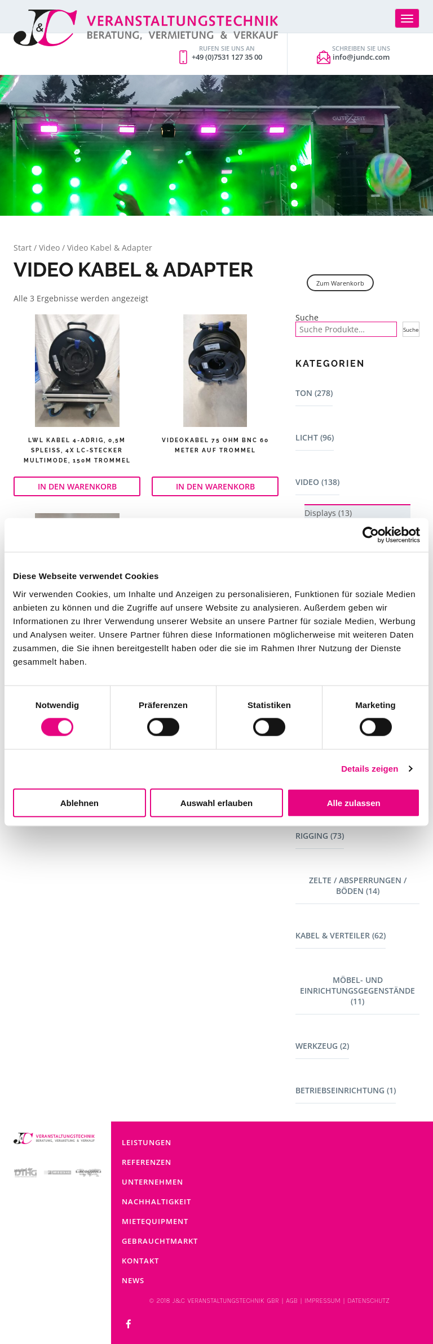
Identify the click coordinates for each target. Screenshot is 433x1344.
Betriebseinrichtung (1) (345, 1090)
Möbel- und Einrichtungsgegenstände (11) (357, 990)
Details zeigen (369, 768)
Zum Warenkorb (340, 283)
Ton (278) (314, 393)
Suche (307, 318)
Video (49, 247)
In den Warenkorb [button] (77, 486)
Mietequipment (155, 1221)
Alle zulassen (354, 802)
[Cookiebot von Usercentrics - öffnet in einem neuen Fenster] (370, 535)
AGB (292, 1301)
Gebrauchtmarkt (160, 1241)
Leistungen (146, 1142)
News (133, 1280)
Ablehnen (79, 802)
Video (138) (317, 482)
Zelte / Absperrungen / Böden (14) (358, 885)
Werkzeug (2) (322, 1045)
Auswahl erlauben (216, 802)
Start (23, 247)
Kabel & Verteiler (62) (340, 935)
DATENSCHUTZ (368, 1301)
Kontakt (140, 1261)
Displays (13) (328, 513)
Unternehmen (152, 1182)
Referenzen (146, 1162)
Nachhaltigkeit (156, 1201)
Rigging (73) (319, 835)
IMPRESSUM (322, 1301)
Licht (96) (314, 437)
